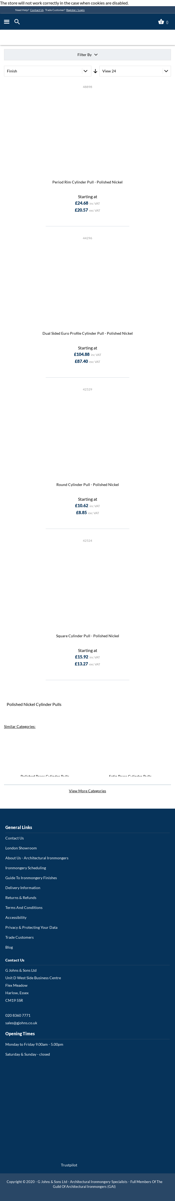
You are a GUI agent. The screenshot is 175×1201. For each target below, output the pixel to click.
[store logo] (64, 22)
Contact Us (37, 10)
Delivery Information (22, 887)
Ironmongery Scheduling (25, 867)
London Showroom (21, 848)
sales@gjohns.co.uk (21, 1023)
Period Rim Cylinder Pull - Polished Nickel (87, 182)
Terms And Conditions (23, 907)
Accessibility (15, 917)
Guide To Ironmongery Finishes (31, 877)
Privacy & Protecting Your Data (31, 927)
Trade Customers (19, 937)
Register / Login (75, 10)
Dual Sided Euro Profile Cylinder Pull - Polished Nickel (87, 333)
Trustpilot (69, 1165)
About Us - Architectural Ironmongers (36, 858)
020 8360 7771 (17, 1015)
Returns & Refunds (20, 897)
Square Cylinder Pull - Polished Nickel (87, 635)
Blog (9, 947)
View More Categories (87, 791)
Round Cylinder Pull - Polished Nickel (87, 484)
